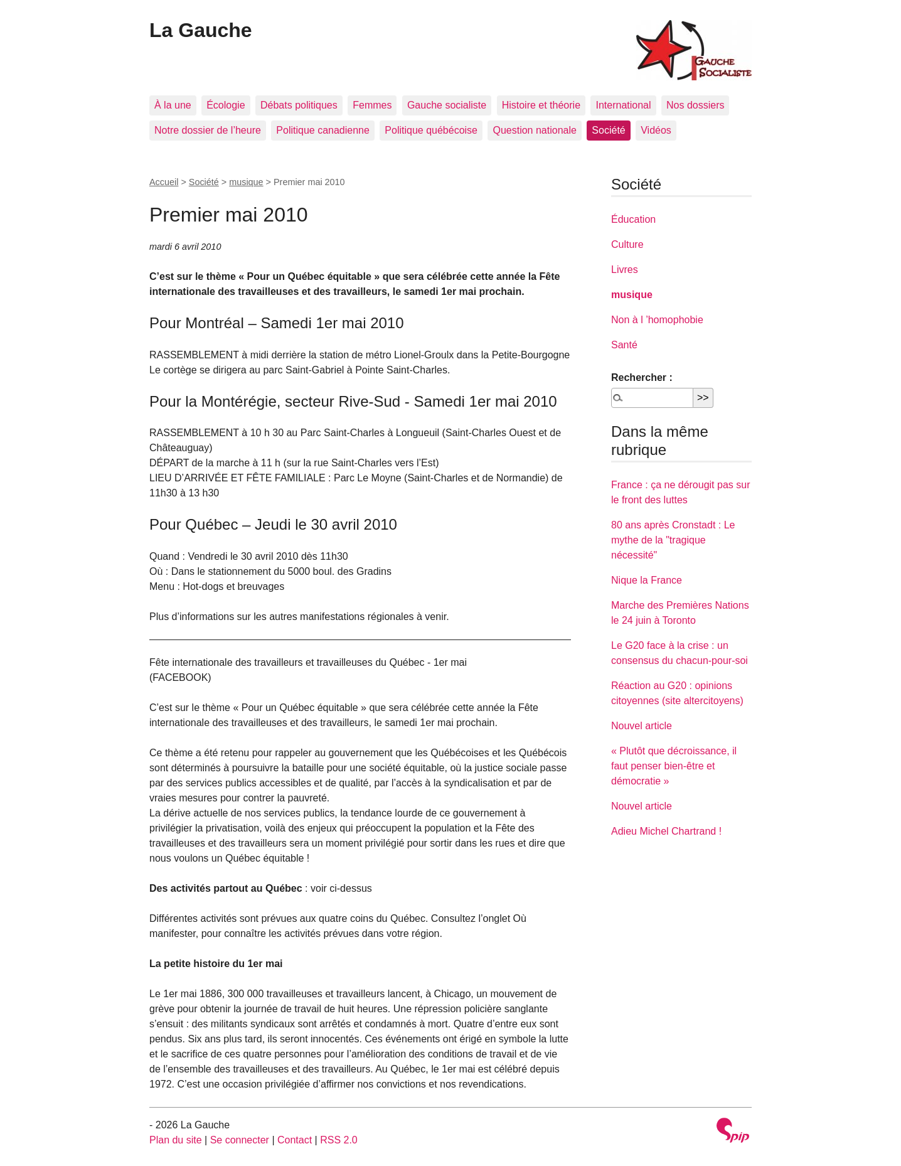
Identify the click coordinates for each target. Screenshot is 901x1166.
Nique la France (646, 580)
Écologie (225, 105)
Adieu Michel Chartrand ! (666, 831)
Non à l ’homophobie (657, 319)
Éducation (633, 219)
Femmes (372, 105)
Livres (624, 269)
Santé (624, 345)
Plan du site (175, 1140)
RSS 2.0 (339, 1140)
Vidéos (656, 130)
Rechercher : (642, 377)
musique (246, 182)
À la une (172, 105)
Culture (627, 244)
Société (608, 130)
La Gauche (200, 30)
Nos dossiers (695, 105)
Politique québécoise (431, 130)
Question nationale (534, 130)
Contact (294, 1140)
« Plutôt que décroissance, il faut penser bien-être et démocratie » (674, 766)
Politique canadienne (323, 130)
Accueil (163, 182)
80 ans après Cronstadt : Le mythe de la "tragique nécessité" (673, 540)
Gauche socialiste (446, 105)
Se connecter (239, 1140)
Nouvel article (641, 725)
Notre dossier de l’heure (207, 130)
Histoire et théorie (541, 105)
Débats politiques (299, 105)
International (623, 105)
